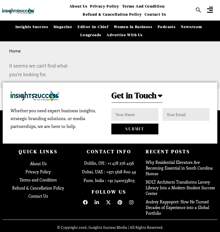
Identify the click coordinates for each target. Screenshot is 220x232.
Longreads (90, 35)
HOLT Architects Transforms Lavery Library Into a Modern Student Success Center (180, 187)
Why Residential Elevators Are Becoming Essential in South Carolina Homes (179, 168)
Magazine (63, 26)
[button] (137, 97)
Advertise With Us (124, 35)
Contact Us (155, 14)
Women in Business (133, 26)
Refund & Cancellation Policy (112, 14)
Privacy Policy (104, 6)
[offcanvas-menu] (210, 9)
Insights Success (31, 26)
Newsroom (191, 26)
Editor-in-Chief (93, 26)
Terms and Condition (143, 6)
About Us (78, 6)
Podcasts (166, 26)
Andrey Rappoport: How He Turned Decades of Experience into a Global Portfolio (177, 207)
